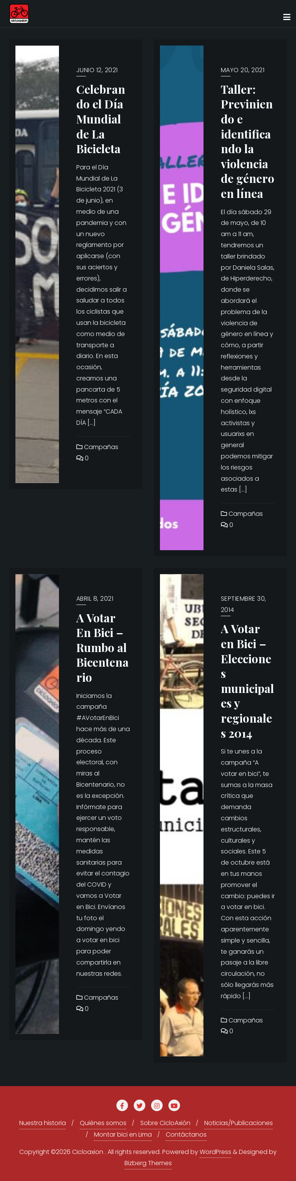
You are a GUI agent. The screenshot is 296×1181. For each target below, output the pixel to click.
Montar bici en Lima (123, 1134)
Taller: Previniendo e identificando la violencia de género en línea (247, 141)
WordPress (215, 1151)
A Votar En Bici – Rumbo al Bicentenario (102, 647)
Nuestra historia (42, 1122)
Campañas (97, 447)
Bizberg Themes (148, 1163)
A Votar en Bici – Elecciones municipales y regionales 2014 (247, 680)
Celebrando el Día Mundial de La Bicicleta (100, 118)
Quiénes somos (103, 1122)
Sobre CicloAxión (165, 1122)
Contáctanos (186, 1134)
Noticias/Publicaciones (238, 1122)
